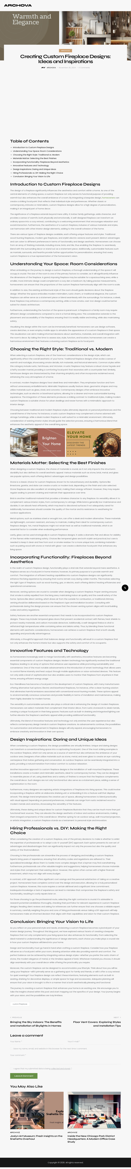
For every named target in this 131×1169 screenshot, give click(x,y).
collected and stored (60, 1069)
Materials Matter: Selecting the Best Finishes (34, 158)
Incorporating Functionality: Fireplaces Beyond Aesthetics (41, 162)
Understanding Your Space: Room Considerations (37, 151)
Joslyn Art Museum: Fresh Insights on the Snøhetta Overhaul (34, 1138)
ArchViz (65, 51)
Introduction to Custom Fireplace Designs (33, 147)
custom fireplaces (20, 1004)
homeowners (108, 197)
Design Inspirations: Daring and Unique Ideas (34, 169)
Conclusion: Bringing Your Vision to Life (31, 176)
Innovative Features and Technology (31, 165)
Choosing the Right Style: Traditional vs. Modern (36, 154)
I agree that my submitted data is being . (42, 1068)
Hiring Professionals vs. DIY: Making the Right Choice (38, 172)
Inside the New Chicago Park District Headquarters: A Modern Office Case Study (94, 1140)
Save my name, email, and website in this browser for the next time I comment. (50, 1048)
